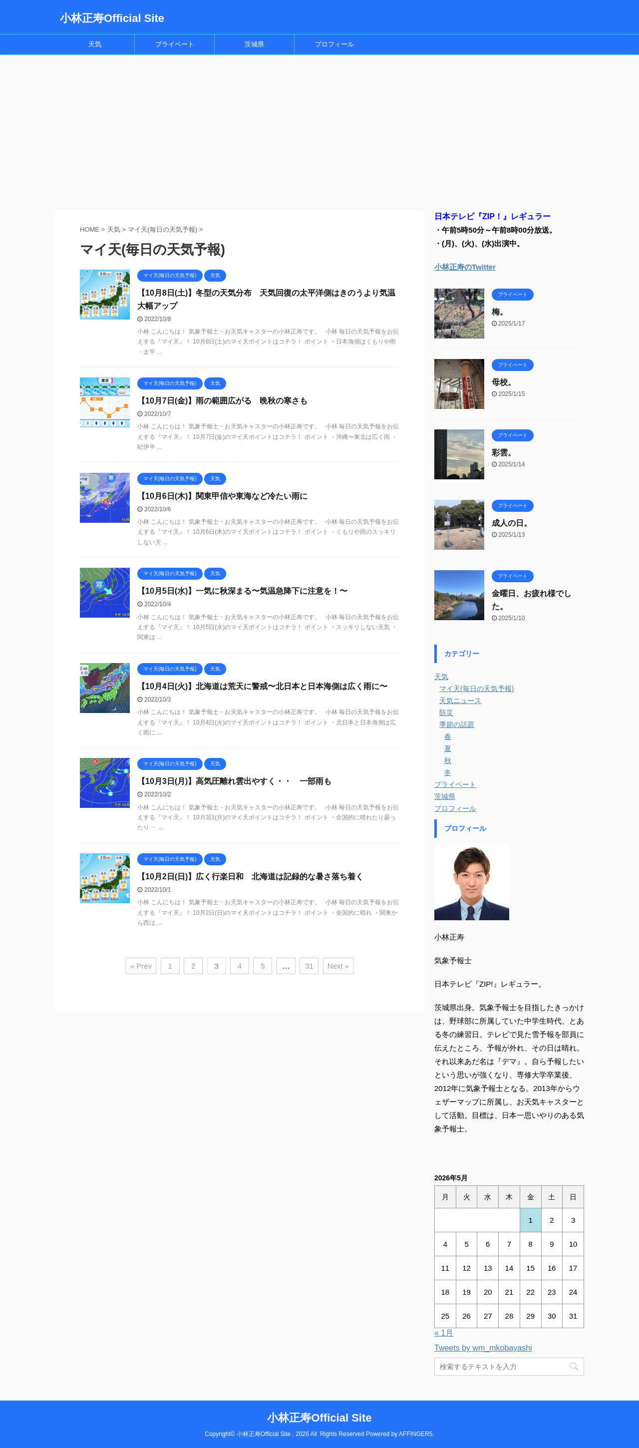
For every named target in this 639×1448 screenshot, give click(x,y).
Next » (338, 966)
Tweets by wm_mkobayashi (483, 1348)
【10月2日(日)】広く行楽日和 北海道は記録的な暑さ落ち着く (250, 876)
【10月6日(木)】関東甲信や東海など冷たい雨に (222, 496)
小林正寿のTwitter (465, 267)
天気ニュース (460, 701)
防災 (446, 713)
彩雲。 (504, 452)
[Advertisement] (319, 130)
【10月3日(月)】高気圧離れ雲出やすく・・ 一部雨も (234, 781)
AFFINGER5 (415, 1434)
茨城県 (254, 44)
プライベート (174, 44)
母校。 (504, 382)
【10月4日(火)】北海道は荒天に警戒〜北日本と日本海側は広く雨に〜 (262, 686)
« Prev (141, 966)
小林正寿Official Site (112, 18)
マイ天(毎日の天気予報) (476, 689)
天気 (94, 44)
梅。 (500, 312)
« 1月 (443, 1333)
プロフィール (334, 44)
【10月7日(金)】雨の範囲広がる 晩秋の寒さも (222, 400)
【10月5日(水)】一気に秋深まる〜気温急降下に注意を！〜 (242, 591)
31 (309, 966)
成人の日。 (512, 523)
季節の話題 (456, 724)
